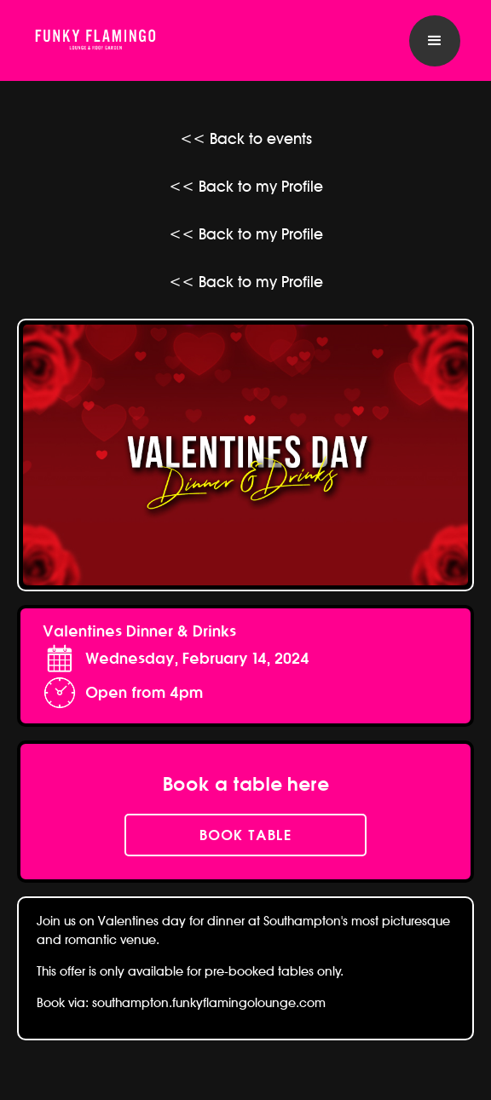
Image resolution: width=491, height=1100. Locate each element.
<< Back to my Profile (246, 186)
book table (245, 835)
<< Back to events (246, 138)
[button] (434, 40)
